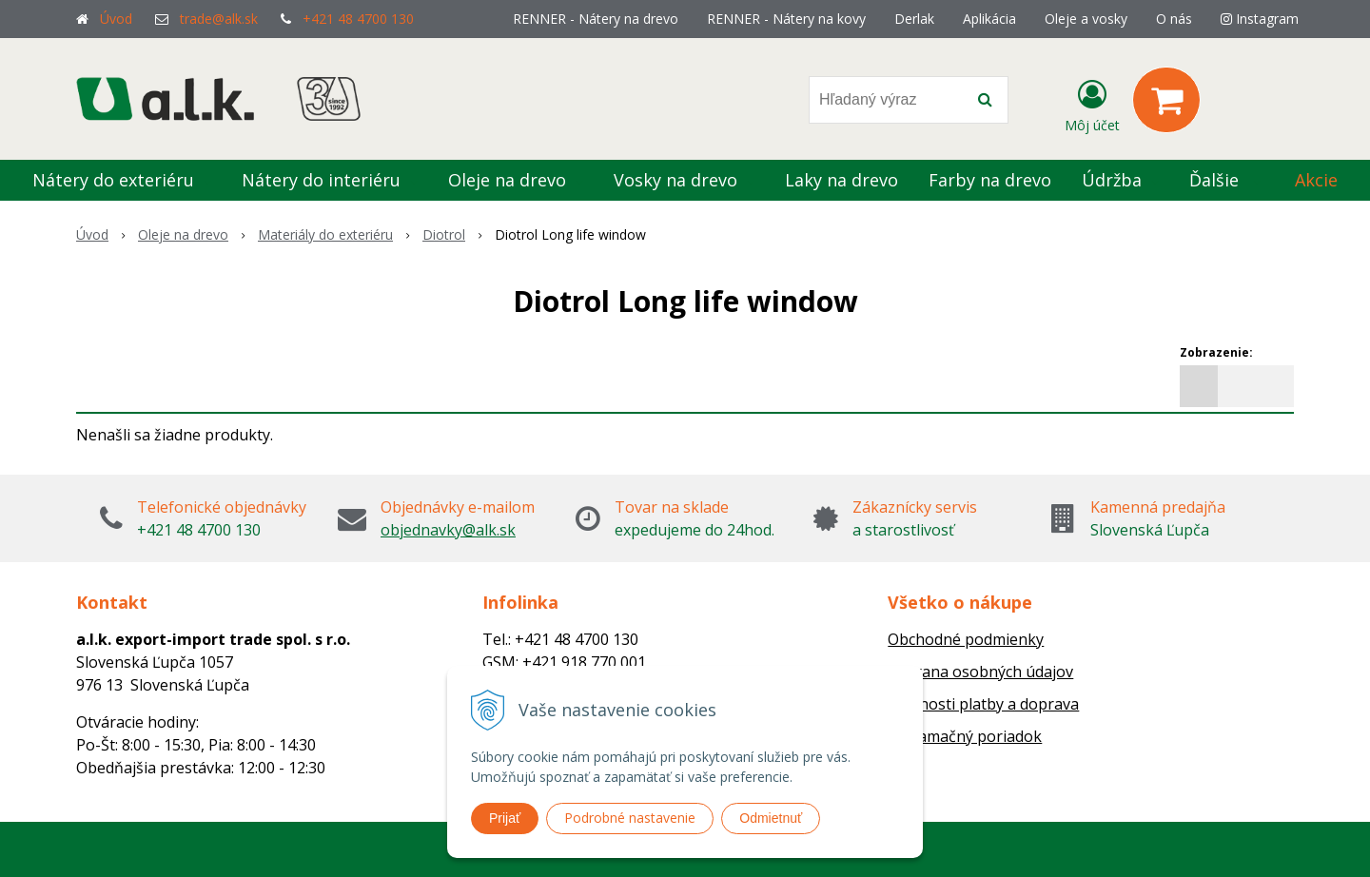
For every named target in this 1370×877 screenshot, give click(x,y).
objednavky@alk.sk (448, 529)
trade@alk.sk (219, 19)
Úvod (116, 19)
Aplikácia (989, 19)
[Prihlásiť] (1092, 103)
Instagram (1260, 19)
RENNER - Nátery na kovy (786, 19)
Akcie (1316, 179)
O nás (1174, 19)
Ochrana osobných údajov (980, 671)
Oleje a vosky (1086, 19)
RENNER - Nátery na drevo (595, 19)
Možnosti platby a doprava (983, 703)
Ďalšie (1225, 179)
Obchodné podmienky (966, 639)
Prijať (504, 818)
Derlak (914, 19)
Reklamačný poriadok (965, 736)
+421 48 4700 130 (358, 19)
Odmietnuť (770, 818)
